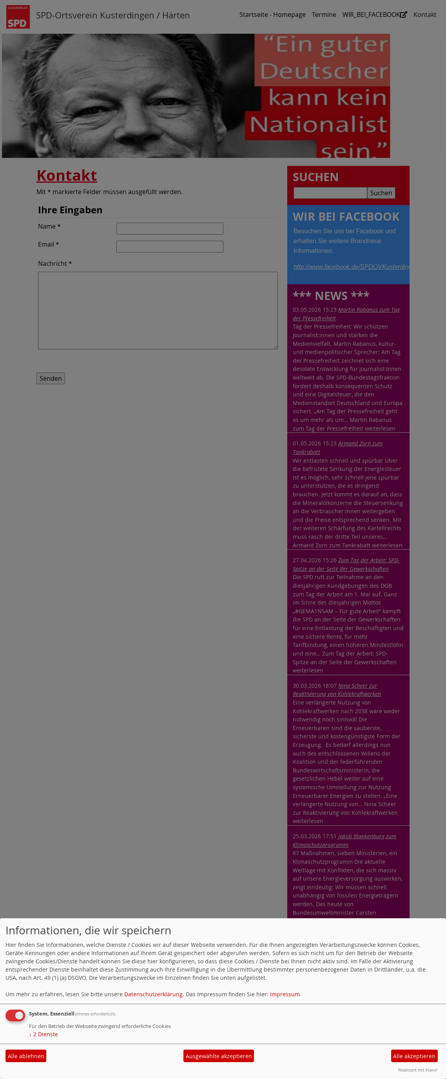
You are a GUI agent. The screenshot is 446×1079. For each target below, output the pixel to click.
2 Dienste (43, 1034)
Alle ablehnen (26, 1056)
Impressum (285, 994)
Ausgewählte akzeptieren (219, 1056)
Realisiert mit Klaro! (417, 1070)
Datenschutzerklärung (153, 994)
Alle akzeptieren (414, 1056)
